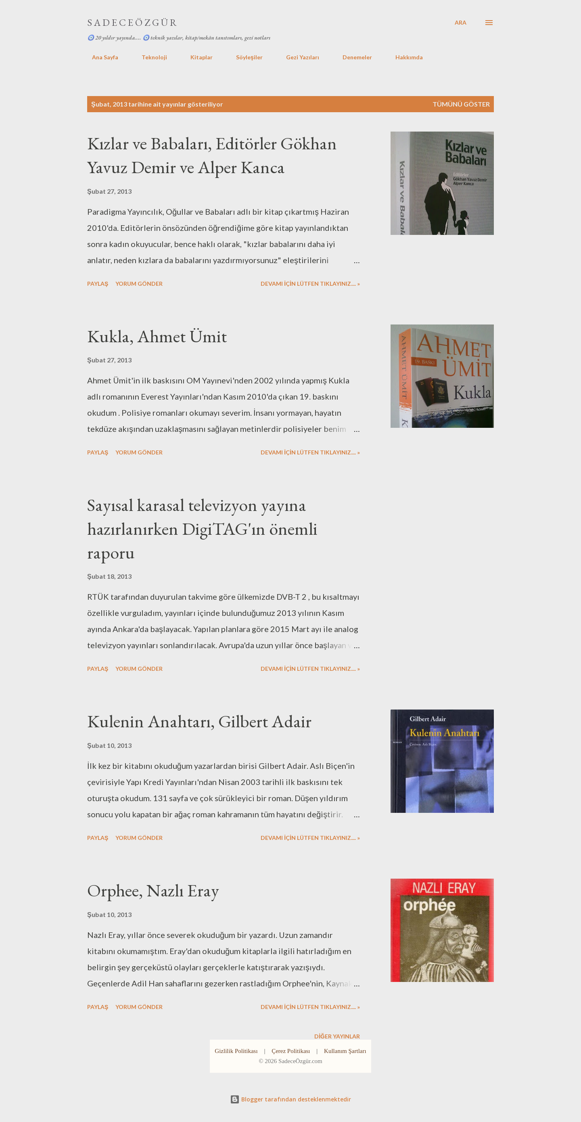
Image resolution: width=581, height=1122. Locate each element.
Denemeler (352, 57)
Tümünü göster (461, 104)
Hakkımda (404, 57)
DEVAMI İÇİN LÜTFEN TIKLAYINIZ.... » (310, 283)
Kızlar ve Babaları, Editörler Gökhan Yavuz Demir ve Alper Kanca (212, 155)
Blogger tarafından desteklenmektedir (290, 1099)
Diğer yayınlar (337, 1036)
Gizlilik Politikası (236, 1051)
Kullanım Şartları (345, 1051)
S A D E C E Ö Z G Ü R (132, 22)
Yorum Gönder (139, 283)
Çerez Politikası (291, 1051)
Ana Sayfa (100, 57)
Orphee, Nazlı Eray (153, 890)
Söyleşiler (244, 57)
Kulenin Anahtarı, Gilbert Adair (199, 721)
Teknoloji (149, 57)
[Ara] (460, 22)
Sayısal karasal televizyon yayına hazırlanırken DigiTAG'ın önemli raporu (202, 528)
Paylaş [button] (97, 283)
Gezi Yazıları (297, 57)
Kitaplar (197, 57)
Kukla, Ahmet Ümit (157, 335)
